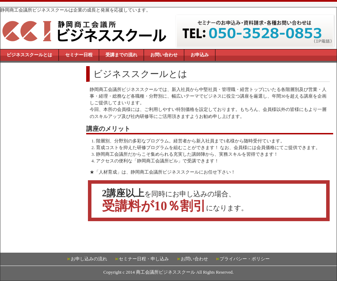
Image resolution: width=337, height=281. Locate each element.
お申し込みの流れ (89, 259)
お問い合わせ (164, 54)
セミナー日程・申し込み (144, 259)
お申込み (200, 54)
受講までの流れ (121, 54)
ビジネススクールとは (29, 54)
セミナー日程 (78, 54)
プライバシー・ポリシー (245, 259)
